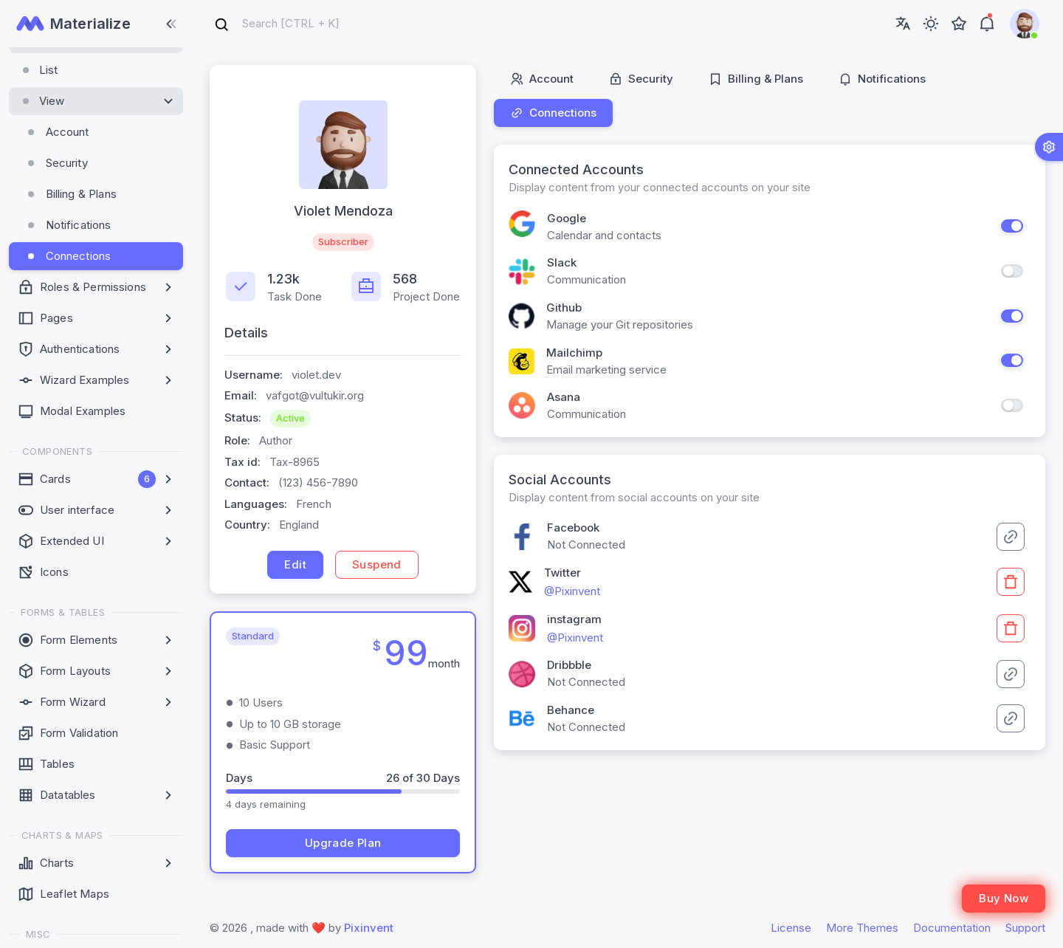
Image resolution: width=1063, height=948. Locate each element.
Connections (553, 113)
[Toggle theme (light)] (931, 24)
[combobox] (277, 24)
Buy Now (1003, 898)
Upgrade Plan (343, 843)
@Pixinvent (572, 591)
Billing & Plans (756, 79)
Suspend (377, 564)
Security (641, 79)
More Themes (862, 928)
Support (1025, 928)
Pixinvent (368, 928)
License (791, 928)
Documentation (952, 928)
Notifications (882, 79)
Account (542, 79)
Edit (295, 564)
